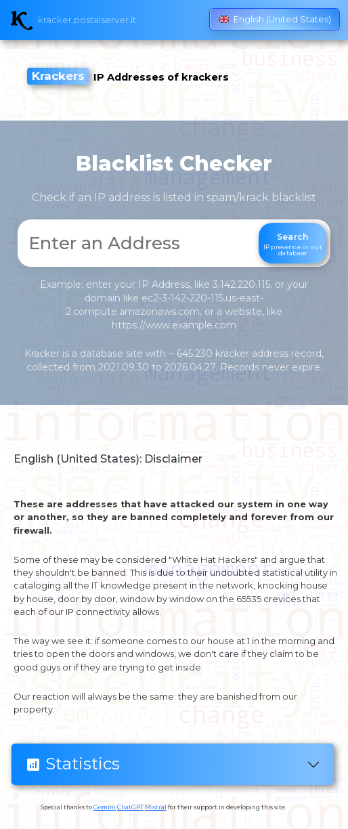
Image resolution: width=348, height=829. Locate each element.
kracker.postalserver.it (87, 20)
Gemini (104, 807)
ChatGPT (130, 807)
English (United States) (274, 19)
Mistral (156, 807)
